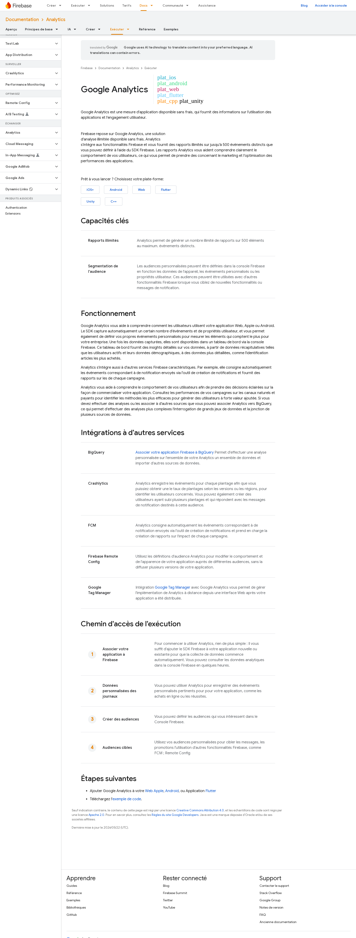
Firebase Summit (175, 893)
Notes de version (271, 907)
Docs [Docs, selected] (144, 5)
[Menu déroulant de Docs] (153, 5)
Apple (158, 791)
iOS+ (90, 190)
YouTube (169, 907)
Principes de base (39, 29)
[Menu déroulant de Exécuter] (90, 5)
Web (141, 190)
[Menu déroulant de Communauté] (188, 5)
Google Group (270, 900)
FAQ (263, 915)
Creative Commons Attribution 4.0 (200, 810)
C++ (114, 201)
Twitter (168, 900)
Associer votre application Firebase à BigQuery (175, 452)
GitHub (72, 915)
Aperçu (11, 29)
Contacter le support (274, 886)
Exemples (171, 29)
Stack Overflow (271, 893)
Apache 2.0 (96, 815)
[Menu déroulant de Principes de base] (58, 29)
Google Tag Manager (172, 587)
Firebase (87, 68)
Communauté (173, 5)
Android (116, 190)
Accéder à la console (331, 5)
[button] (27, 43)
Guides (72, 886)
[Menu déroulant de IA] (76, 29)
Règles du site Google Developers (175, 815)
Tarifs (126, 5)
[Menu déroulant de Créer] (61, 5)
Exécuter (78, 5)
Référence (147, 29)
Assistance (207, 5)
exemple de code (126, 799)
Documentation (22, 19)
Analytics (55, 19)
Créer (51, 5)
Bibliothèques (76, 907)
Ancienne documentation (278, 922)
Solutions (107, 5)
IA (69, 29)
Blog (304, 5)
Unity (91, 201)
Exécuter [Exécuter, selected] (117, 29)
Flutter (166, 190)
